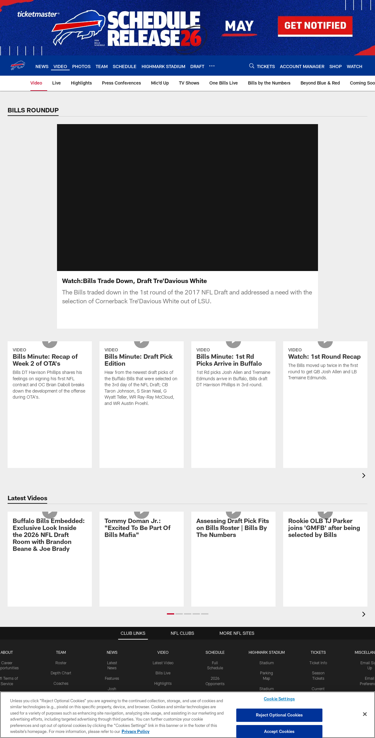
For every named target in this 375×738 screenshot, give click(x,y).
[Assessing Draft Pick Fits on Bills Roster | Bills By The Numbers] (233, 529)
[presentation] (364, 476)
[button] (170, 614)
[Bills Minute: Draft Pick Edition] (141, 377)
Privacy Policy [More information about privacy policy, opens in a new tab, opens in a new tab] (135, 731)
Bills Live (163, 673)
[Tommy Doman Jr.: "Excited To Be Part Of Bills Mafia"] (141, 529)
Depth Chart (61, 673)
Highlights (163, 683)
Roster (61, 662)
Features (112, 678)
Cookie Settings (279, 699)
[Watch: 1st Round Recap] (325, 364)
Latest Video (163, 662)
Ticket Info (318, 662)
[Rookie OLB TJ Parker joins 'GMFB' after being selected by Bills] (325, 529)
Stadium (266, 662)
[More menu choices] (211, 65)
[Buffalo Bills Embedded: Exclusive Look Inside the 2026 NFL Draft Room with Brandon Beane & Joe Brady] (50, 535)
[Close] (365, 714)
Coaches (61, 683)
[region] (187, 714)
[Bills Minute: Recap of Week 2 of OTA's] (50, 374)
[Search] (251, 65)
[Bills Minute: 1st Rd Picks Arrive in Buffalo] (233, 368)
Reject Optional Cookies (279, 714)
